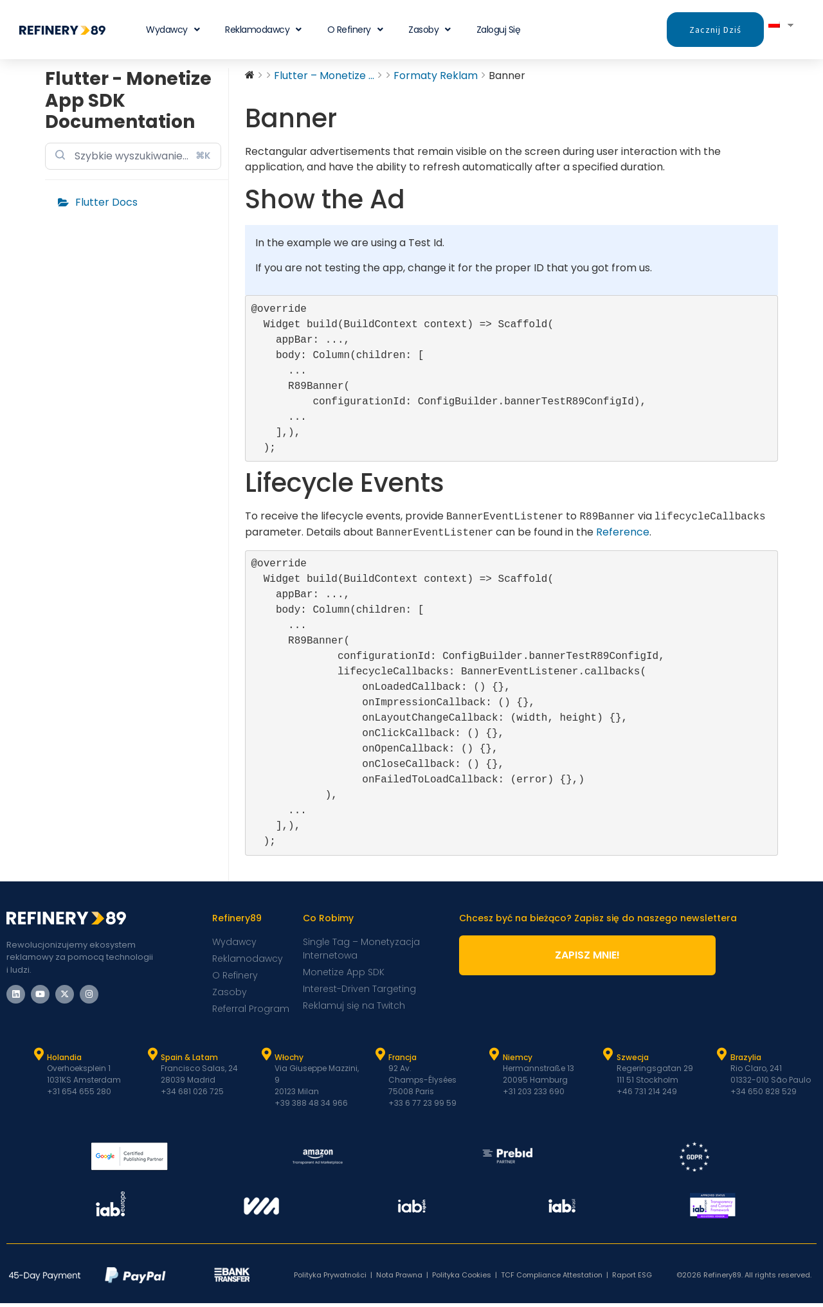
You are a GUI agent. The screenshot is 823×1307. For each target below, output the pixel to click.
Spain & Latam (189, 1061)
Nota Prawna (399, 1279)
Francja (402, 1061)
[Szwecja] (608, 1058)
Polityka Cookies (461, 1279)
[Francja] (380, 1058)
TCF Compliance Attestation (551, 1279)
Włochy (289, 1061)
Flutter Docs (106, 206)
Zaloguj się (498, 29)
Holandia (64, 1061)
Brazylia (745, 1061)
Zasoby (429, 30)
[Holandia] (38, 1058)
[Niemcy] (494, 1058)
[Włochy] (266, 1058)
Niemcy (517, 1061)
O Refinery (355, 30)
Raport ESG (632, 1279)
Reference (622, 536)
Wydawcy (172, 30)
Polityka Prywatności (330, 1279)
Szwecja (633, 1061)
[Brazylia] (722, 1058)
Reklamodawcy (263, 30)
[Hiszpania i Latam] (152, 1058)
